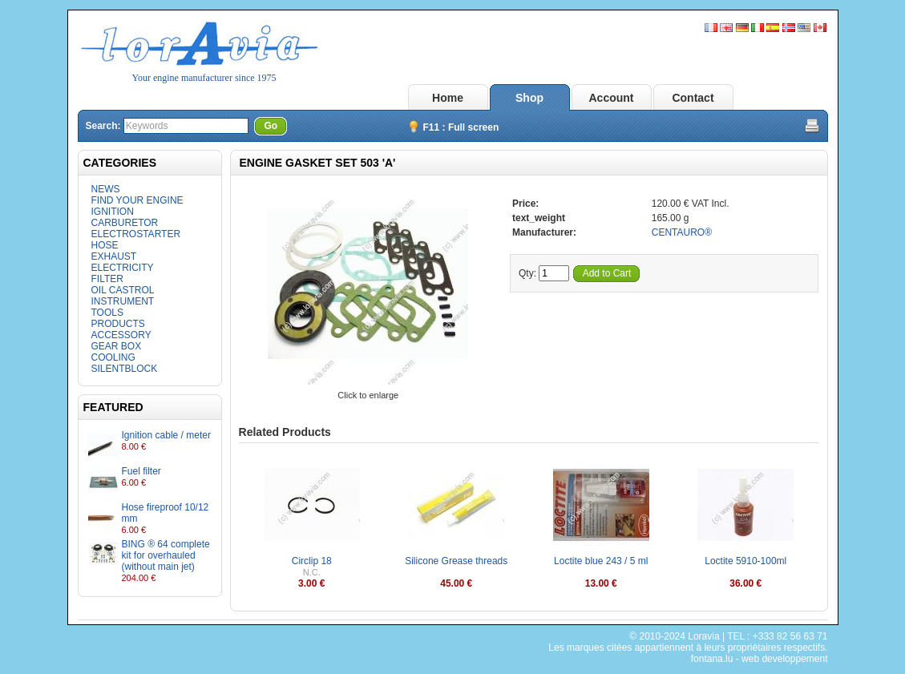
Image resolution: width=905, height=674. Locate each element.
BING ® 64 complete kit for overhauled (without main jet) (166, 555)
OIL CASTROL (123, 290)
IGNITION (112, 211)
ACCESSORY (121, 335)
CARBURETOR (125, 222)
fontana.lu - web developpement (759, 658)
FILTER (107, 279)
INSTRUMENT (123, 301)
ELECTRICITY (122, 267)
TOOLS (107, 312)
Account (611, 97)
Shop (529, 97)
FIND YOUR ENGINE (137, 200)
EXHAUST (114, 256)
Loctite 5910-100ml (745, 561)
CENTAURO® (682, 232)
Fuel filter (141, 471)
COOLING (113, 357)
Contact (692, 97)
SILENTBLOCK (124, 368)
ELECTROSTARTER (136, 234)
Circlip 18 (312, 561)
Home (447, 97)
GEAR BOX (116, 346)
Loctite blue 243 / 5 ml (601, 561)
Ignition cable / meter (166, 435)
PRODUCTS (118, 323)
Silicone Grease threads (456, 561)
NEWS (105, 189)
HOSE (105, 245)
